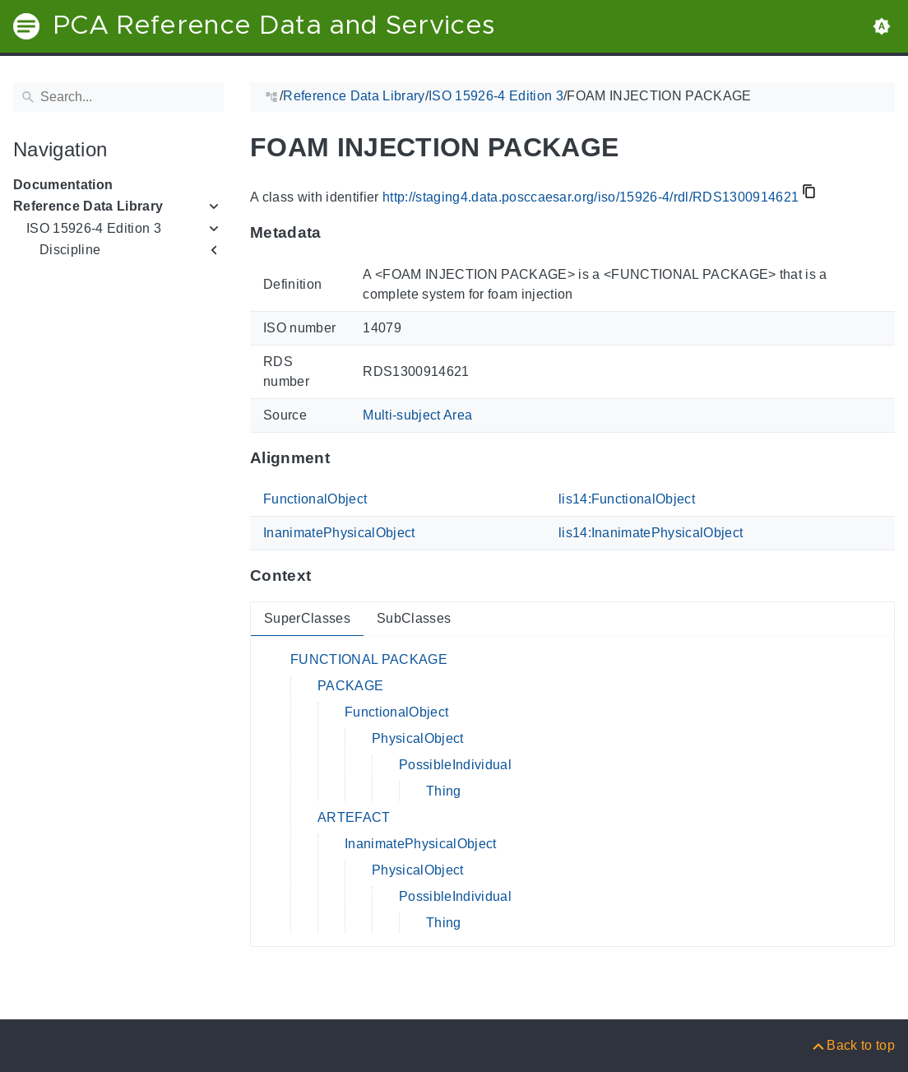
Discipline (69, 250)
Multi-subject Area (417, 415)
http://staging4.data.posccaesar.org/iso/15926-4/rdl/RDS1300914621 (590, 197)
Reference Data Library (88, 206)
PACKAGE (350, 686)
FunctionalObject (315, 499)
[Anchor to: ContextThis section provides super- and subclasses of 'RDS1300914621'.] (326, 576)
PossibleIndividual (455, 765)
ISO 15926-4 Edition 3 (93, 228)
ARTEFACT (354, 817)
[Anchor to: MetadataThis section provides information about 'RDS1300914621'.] (337, 233)
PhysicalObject (418, 738)
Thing (443, 791)
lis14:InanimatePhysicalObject (651, 533)
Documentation (63, 185)
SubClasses (414, 618)
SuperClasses (307, 618)
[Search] (118, 97)
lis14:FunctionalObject (626, 499)
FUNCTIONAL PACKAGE (368, 659)
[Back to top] (852, 1045)
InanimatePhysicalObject (339, 533)
